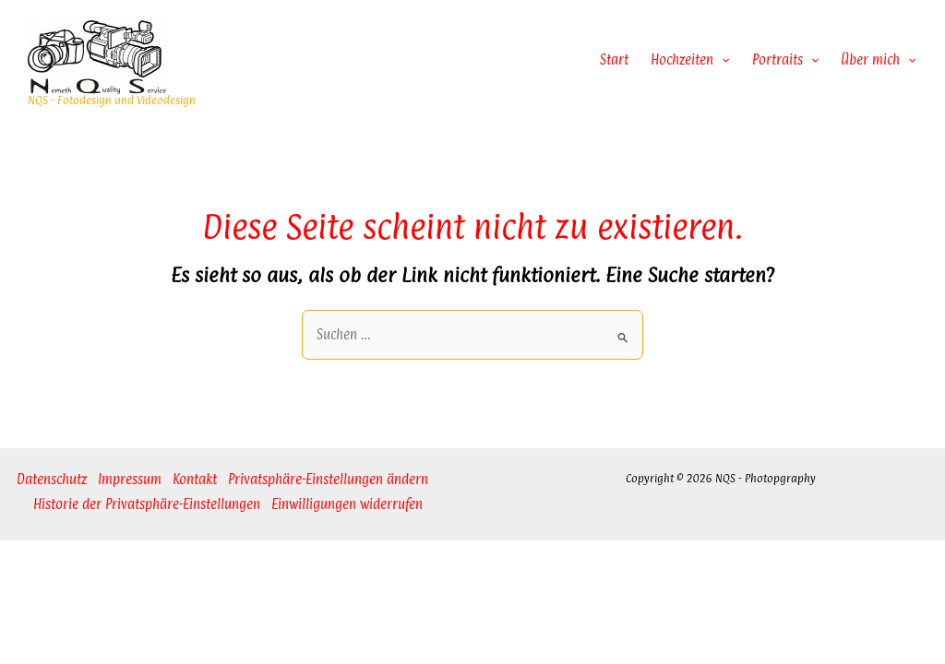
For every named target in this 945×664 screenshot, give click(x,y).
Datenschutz (52, 479)
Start (614, 59)
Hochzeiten (690, 60)
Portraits (785, 60)
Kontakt (195, 479)
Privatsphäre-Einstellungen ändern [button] (328, 479)
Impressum (129, 479)
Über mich (878, 60)
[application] (721, 60)
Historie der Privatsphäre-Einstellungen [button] (146, 504)
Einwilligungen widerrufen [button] (347, 504)
